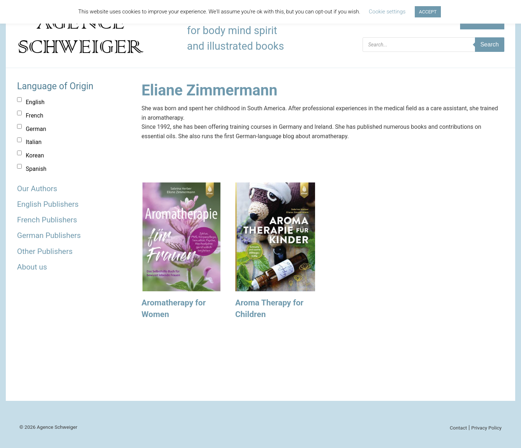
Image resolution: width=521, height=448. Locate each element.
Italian (34, 142)
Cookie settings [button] (387, 11)
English (35, 102)
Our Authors (37, 188)
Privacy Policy (486, 428)
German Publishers (49, 235)
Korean (35, 155)
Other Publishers (45, 251)
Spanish (36, 168)
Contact (458, 428)
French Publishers (47, 219)
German (36, 129)
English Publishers (48, 204)
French (34, 115)
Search (489, 44)
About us (32, 267)
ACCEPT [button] (428, 12)
